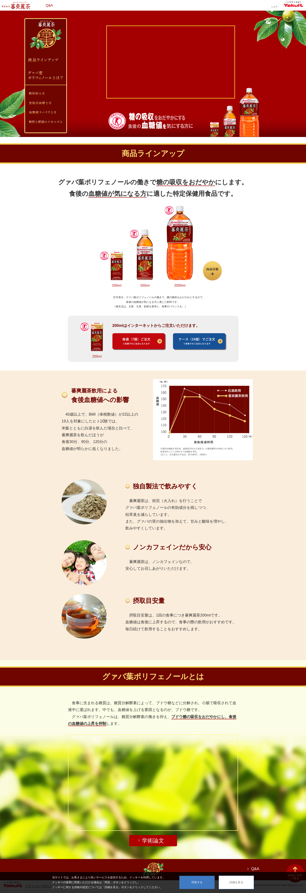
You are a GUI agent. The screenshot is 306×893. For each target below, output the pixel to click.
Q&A (49, 5)
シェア (274, 7)
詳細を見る (236, 882)
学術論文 (153, 840)
